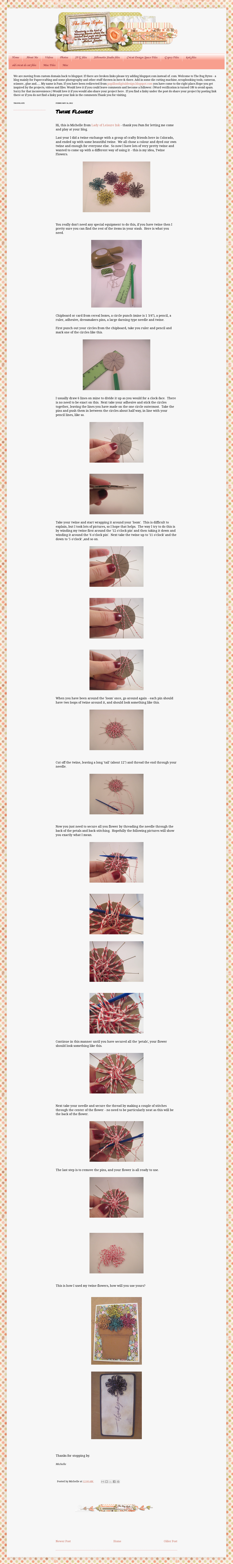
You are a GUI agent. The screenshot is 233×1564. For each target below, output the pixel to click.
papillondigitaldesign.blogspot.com (130, 83)
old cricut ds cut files (24, 65)
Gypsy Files (171, 57)
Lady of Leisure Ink (106, 125)
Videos (49, 57)
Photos (64, 57)
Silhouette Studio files (107, 57)
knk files (191, 57)
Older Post (170, 1541)
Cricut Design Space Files (142, 57)
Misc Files (49, 65)
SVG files (81, 57)
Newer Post (63, 1541)
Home (15, 57)
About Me (32, 57)
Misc (65, 65)
